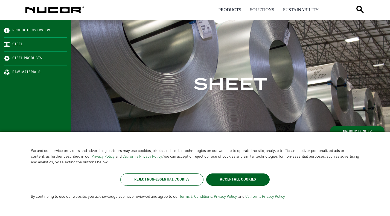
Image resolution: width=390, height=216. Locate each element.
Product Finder (357, 131)
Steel (13, 44)
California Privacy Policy (142, 156)
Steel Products (23, 58)
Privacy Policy (103, 156)
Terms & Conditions (195, 197)
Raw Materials (22, 72)
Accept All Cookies (238, 179)
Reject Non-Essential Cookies (162, 179)
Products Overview (27, 30)
